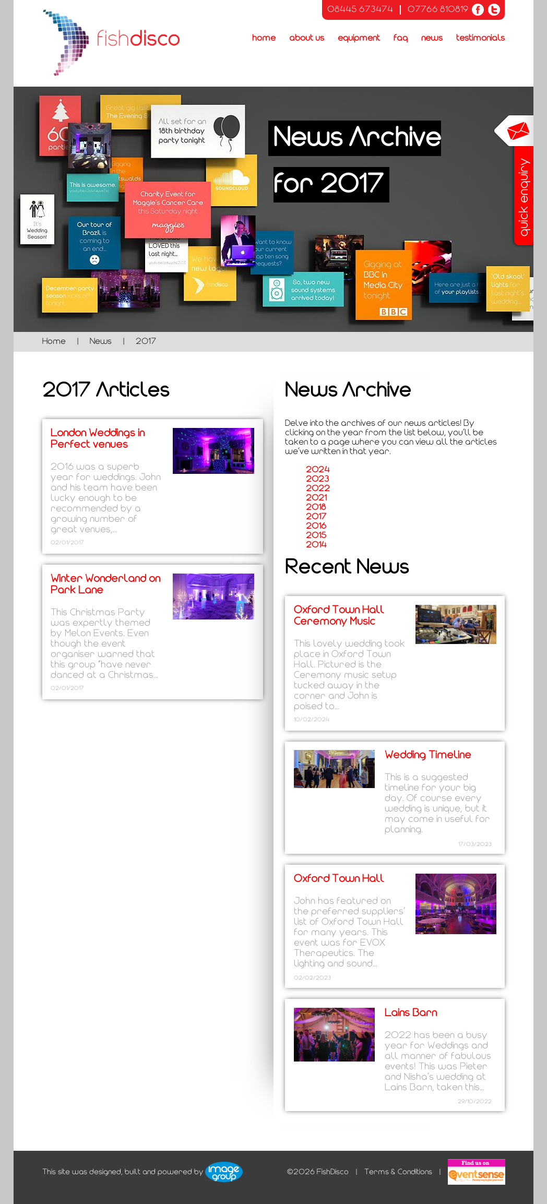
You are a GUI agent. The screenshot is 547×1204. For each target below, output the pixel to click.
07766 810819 (438, 9)
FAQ (401, 38)
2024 (318, 470)
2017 (316, 516)
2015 (316, 535)
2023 (317, 479)
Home (264, 38)
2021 (316, 498)
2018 (316, 507)
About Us (306, 38)
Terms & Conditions (398, 1172)
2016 (316, 526)
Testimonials (480, 38)
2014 (316, 545)
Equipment (359, 38)
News (432, 38)
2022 (318, 488)
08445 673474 (360, 9)
